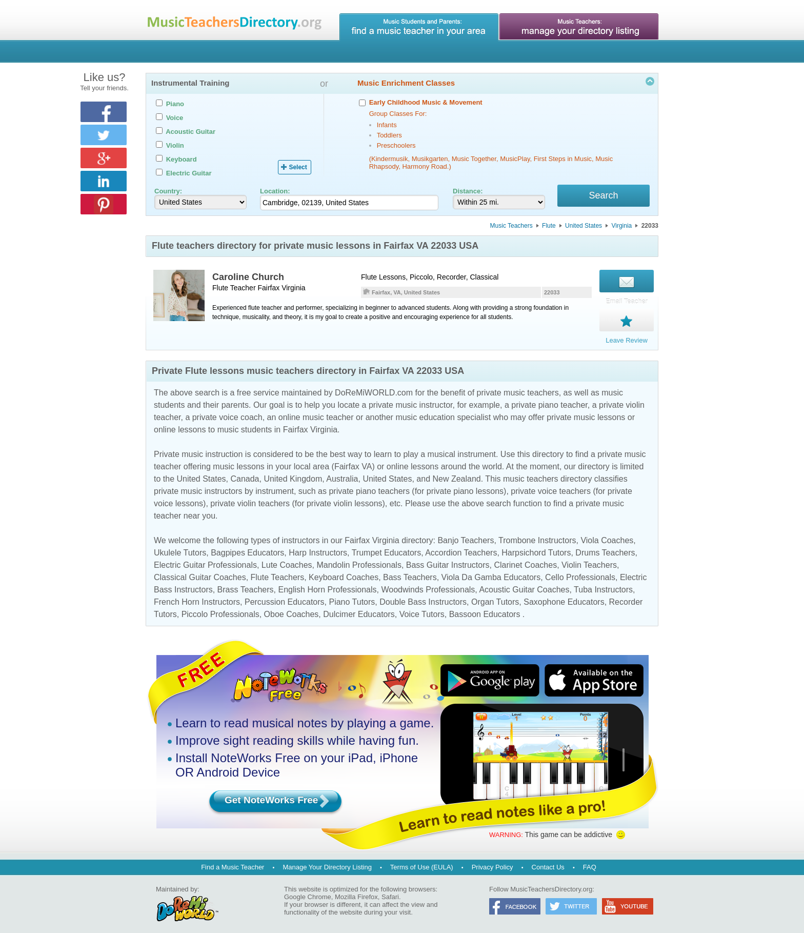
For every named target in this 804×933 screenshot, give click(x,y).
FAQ (589, 861)
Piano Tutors (352, 596)
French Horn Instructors (197, 596)
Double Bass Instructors (423, 596)
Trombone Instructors (537, 534)
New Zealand (456, 473)
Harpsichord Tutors (536, 547)
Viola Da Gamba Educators (491, 571)
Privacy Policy (492, 861)
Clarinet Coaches (525, 559)
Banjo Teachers (465, 534)
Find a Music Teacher (232, 861)
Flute (549, 227)
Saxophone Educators (564, 596)
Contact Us (548, 861)
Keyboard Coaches (343, 571)
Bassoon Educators (484, 608)
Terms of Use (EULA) (421, 861)
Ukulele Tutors (180, 547)
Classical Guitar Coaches (200, 571)
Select (298, 167)
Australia (342, 473)
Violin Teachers (589, 559)
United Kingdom (293, 473)
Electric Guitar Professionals (205, 559)
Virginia (621, 227)
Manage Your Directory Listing (327, 861)
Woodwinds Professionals (428, 584)
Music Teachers (511, 227)
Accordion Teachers (461, 547)
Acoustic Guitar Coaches (524, 584)
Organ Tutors (495, 596)
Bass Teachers (410, 571)
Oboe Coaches (291, 608)
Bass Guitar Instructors (448, 559)
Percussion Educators (285, 596)
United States (583, 227)
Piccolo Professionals (220, 608)
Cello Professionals (580, 571)
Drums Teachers (605, 547)
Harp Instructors (318, 547)
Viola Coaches (606, 534)
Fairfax (268, 289)
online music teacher (316, 411)
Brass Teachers (245, 584)
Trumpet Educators (386, 547)
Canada (244, 473)
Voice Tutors (422, 608)
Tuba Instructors (603, 584)
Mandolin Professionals (358, 559)
